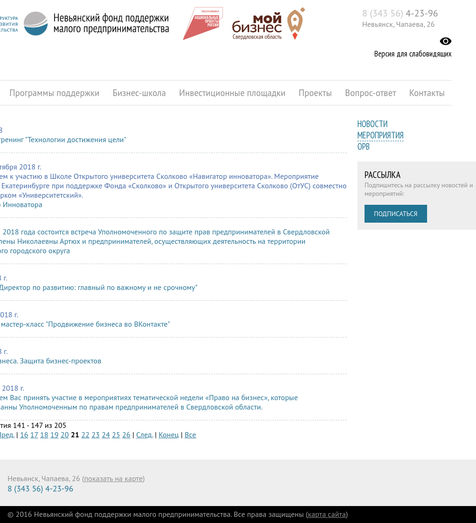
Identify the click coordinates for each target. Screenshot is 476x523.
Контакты (427, 92)
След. (144, 434)
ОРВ (363, 146)
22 (85, 434)
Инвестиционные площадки (232, 92)
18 (44, 434)
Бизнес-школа (139, 92)
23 (96, 434)
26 (126, 434)
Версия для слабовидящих (413, 53)
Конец (169, 434)
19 (54, 434)
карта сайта (327, 514)
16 (24, 434)
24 (106, 434)
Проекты (315, 92)
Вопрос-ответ (371, 92)
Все (190, 434)
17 (34, 434)
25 (116, 434)
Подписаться (396, 213)
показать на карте (113, 478)
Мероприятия (380, 135)
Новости (372, 123)
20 (65, 434)
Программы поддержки (54, 92)
